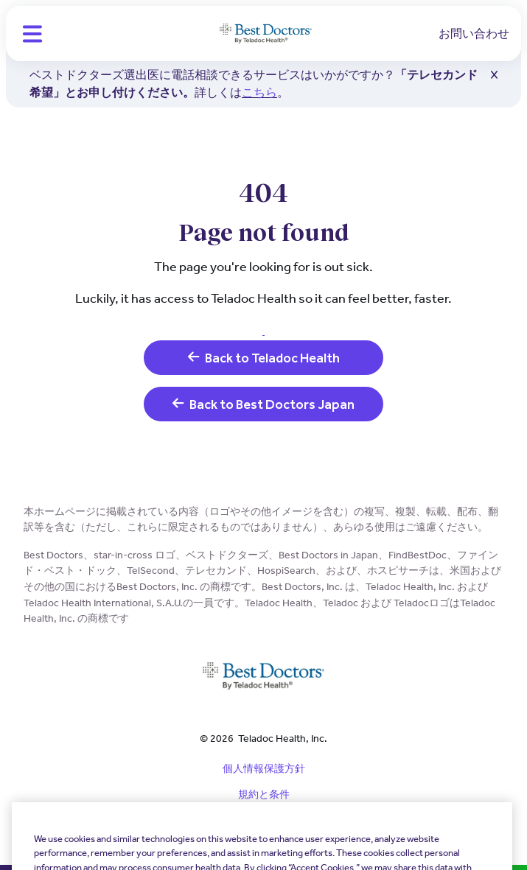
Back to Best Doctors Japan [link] (263, 404)
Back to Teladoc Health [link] (264, 357)
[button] (32, 34)
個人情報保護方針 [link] (264, 768)
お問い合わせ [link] (474, 34)
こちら (259, 92)
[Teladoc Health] (266, 34)
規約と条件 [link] (264, 794)
